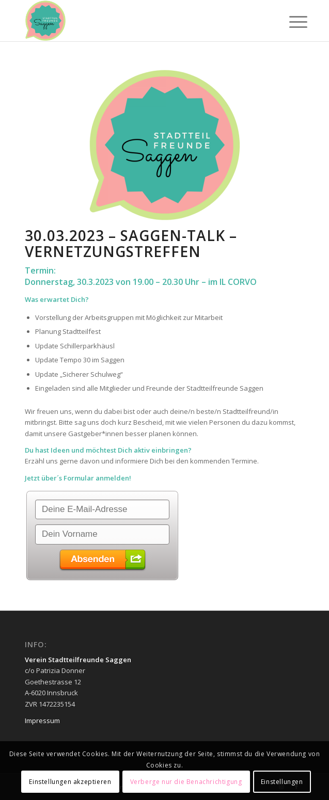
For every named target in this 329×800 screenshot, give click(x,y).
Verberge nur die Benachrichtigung (186, 781)
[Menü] (290, 21)
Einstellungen (282, 781)
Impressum (42, 720)
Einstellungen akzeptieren (70, 781)
